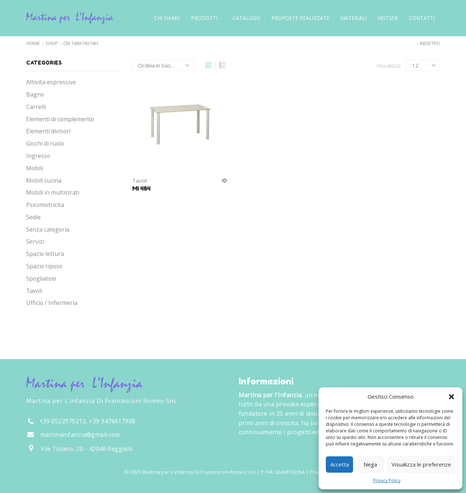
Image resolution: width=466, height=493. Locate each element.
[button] (451, 396)
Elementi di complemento (60, 119)
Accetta (339, 464)
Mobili (34, 168)
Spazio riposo (44, 266)
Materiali (353, 18)
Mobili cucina (43, 180)
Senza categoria (47, 229)
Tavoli (139, 180)
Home (33, 43)
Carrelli (36, 107)
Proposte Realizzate (300, 18)
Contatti (422, 18)
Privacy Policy (387, 480)
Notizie (388, 18)
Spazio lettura (45, 254)
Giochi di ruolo (45, 143)
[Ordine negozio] (163, 65)
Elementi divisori (48, 131)
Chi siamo (167, 18)
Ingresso (38, 156)
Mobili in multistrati (52, 192)
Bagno (35, 94)
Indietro (430, 43)
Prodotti (206, 18)
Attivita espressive (51, 82)
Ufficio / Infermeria (51, 303)
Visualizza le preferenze (421, 464)
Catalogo (246, 18)
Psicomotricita (45, 205)
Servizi (35, 241)
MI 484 (141, 188)
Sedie (33, 217)
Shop (51, 43)
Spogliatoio (41, 278)
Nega (370, 464)
